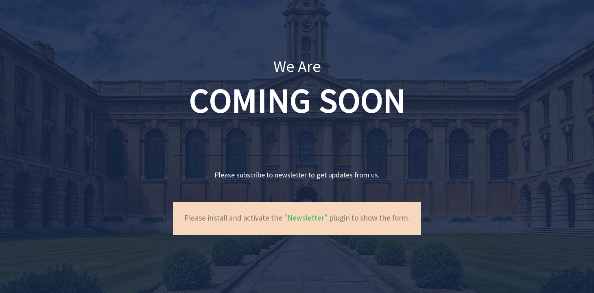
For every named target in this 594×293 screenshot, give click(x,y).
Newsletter (305, 218)
